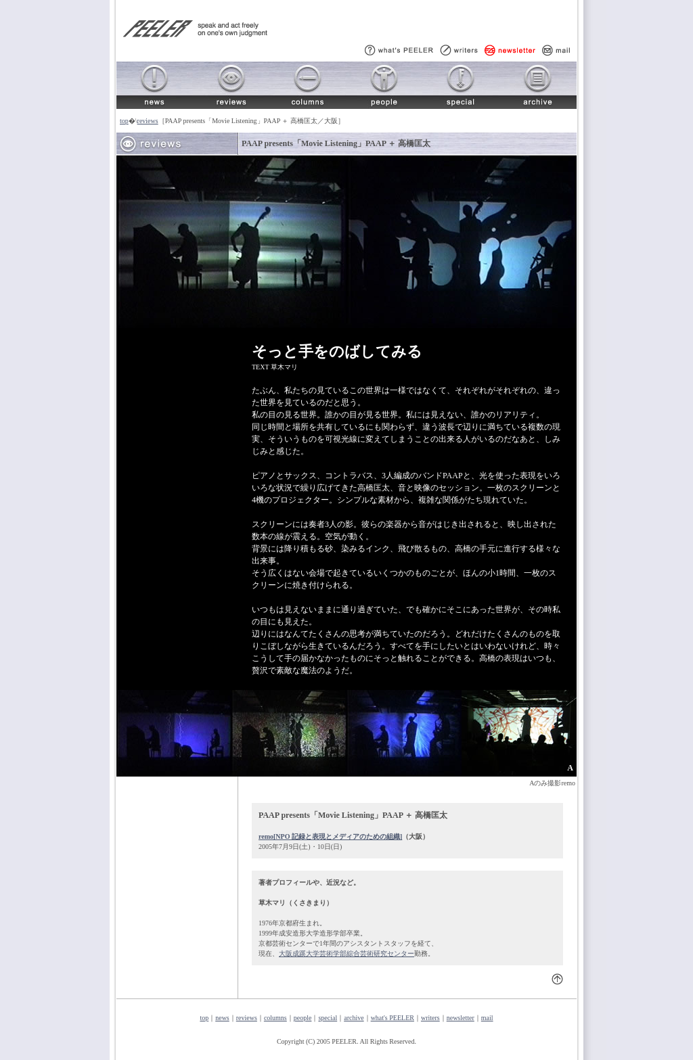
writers (430, 1017)
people (303, 1017)
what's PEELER (392, 1017)
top (124, 120)
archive (353, 1017)
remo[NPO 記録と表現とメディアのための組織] (330, 836)
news (222, 1017)
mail (487, 1017)
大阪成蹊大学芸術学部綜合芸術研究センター (346, 953)
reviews (147, 120)
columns (275, 1017)
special (327, 1017)
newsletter (460, 1017)
